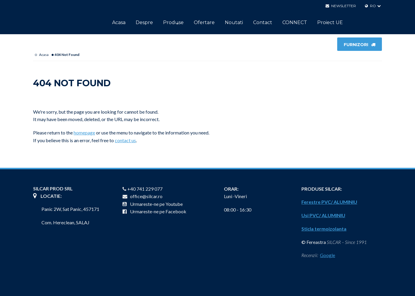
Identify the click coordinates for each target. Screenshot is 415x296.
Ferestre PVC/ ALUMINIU (329, 202)
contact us (125, 140)
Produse (173, 22)
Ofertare (204, 22)
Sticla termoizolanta (323, 228)
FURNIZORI (359, 44)
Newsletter (341, 6)
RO (370, 6)
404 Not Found (67, 54)
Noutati (234, 22)
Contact (262, 22)
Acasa (119, 22)
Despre (144, 22)
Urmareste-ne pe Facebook (154, 211)
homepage (84, 132)
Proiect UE (330, 22)
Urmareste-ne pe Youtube (153, 204)
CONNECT (294, 22)
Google (327, 255)
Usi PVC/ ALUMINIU (323, 215)
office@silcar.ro (142, 196)
